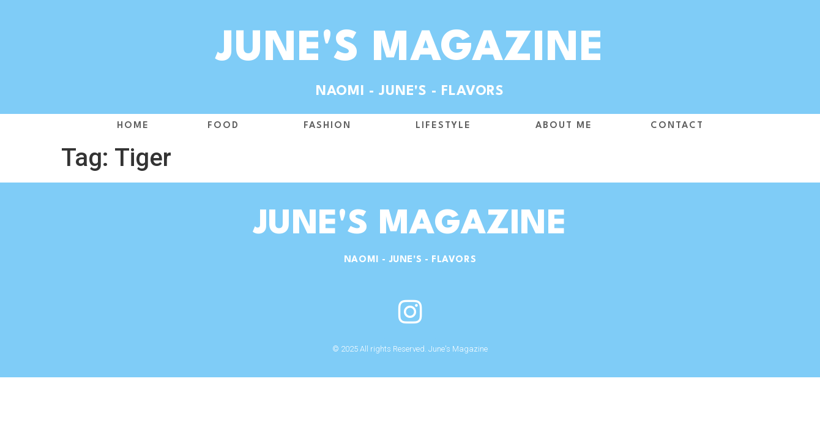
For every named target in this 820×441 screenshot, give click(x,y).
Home (133, 125)
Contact (677, 125)
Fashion (330, 126)
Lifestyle (446, 126)
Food (226, 126)
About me (563, 125)
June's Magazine (410, 49)
